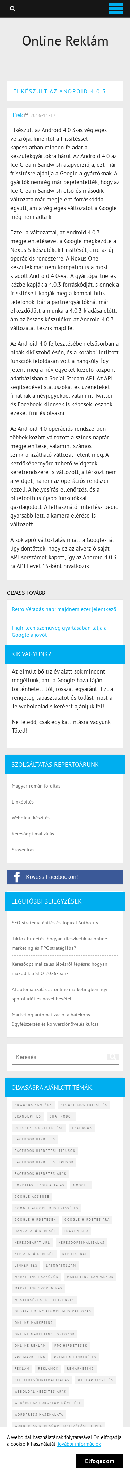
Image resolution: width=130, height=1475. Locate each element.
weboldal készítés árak (41, 1391)
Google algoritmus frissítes (47, 1208)
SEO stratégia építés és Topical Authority (55, 923)
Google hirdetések (35, 1219)
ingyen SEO (76, 1231)
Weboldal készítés (31, 818)
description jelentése (39, 1128)
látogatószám (61, 1265)
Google (81, 1185)
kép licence (75, 1254)
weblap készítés (95, 1380)
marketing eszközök (37, 1277)
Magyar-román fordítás (36, 786)
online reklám (30, 1346)
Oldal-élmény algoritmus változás (53, 1311)
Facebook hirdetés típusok (44, 1162)
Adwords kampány (33, 1105)
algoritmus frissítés (84, 1105)
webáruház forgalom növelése (48, 1403)
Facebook (82, 1128)
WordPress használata (39, 1414)
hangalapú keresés (35, 1231)
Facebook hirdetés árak (41, 1174)
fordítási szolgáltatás (40, 1185)
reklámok (48, 1368)
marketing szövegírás (39, 1288)
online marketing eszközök (45, 1334)
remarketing (80, 1368)
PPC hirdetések (70, 1346)
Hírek (16, 115)
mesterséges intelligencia (44, 1300)
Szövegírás (23, 850)
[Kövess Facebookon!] (65, 877)
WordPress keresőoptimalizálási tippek (58, 1426)
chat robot (61, 1116)
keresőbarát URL (32, 1242)
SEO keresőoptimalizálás (42, 1380)
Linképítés (23, 802)
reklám (22, 1368)
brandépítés (28, 1116)
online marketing (34, 1323)
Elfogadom (99, 1461)
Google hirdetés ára (87, 1219)
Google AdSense (32, 1196)
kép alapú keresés (34, 1254)
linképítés (26, 1265)
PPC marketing (30, 1357)
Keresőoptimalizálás (33, 834)
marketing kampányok (90, 1277)
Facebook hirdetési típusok (45, 1151)
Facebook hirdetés (35, 1139)
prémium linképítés (75, 1357)
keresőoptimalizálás (82, 1242)
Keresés (12, 8)
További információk (79, 1444)
